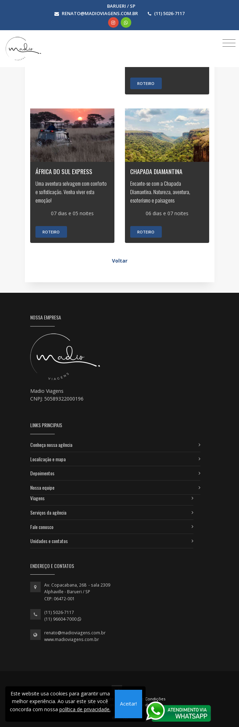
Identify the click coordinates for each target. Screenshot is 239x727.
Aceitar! (128, 703)
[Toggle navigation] (229, 43)
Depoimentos (42, 473)
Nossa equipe (42, 487)
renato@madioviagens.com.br (75, 633)
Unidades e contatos (49, 540)
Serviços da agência (48, 512)
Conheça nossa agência (51, 444)
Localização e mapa (48, 459)
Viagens (37, 498)
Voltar (119, 260)
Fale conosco (41, 526)
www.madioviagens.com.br (71, 639)
